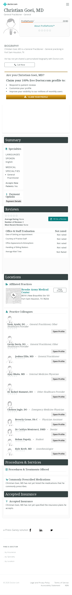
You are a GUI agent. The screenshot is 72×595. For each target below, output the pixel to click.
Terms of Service (62, 583)
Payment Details (13, 201)
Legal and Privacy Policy (40, 583)
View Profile (60, 290)
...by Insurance (9, 552)
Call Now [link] (19, 65)
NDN (67, 585)
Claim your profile (36, 97)
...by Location (8, 561)
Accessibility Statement (50, 585)
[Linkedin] (41, 530)
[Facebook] (30, 530)
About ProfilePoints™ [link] (44, 26)
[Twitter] (51, 530)
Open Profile (59, 331)
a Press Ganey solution (15, 530)
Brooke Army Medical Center (35, 291)
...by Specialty (9, 557)
